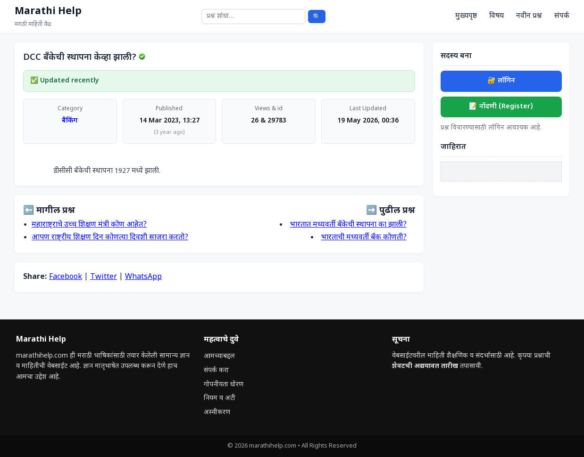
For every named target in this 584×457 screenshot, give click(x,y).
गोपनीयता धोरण (223, 384)
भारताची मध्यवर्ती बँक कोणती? (364, 238)
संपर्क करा (216, 370)
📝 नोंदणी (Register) (501, 106)
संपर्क (561, 16)
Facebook (65, 277)
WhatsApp (143, 277)
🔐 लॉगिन (501, 80)
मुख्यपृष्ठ (466, 16)
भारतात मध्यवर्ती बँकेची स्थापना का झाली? (348, 225)
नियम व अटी (219, 398)
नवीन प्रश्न (529, 16)
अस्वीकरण (217, 412)
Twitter (103, 277)
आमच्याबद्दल (219, 356)
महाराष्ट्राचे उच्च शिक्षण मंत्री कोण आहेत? (89, 225)
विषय (496, 16)
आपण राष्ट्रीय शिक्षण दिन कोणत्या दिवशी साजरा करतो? (110, 238)
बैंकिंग (70, 120)
